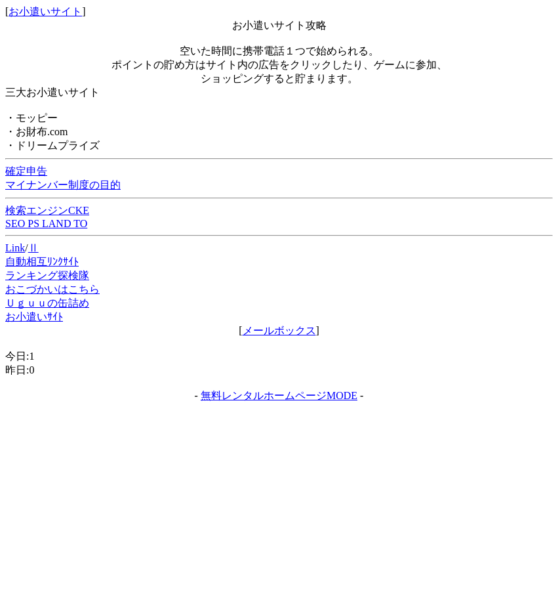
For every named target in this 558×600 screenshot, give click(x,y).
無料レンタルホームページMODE (279, 395)
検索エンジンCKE (47, 210)
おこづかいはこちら (52, 289)
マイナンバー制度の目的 (63, 184)
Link (15, 247)
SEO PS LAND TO (46, 223)
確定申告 (26, 171)
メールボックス (279, 330)
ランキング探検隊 (47, 275)
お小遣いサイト (45, 11)
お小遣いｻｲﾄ (34, 316)
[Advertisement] (279, 501)
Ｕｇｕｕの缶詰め (47, 303)
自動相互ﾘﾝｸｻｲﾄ (42, 261)
